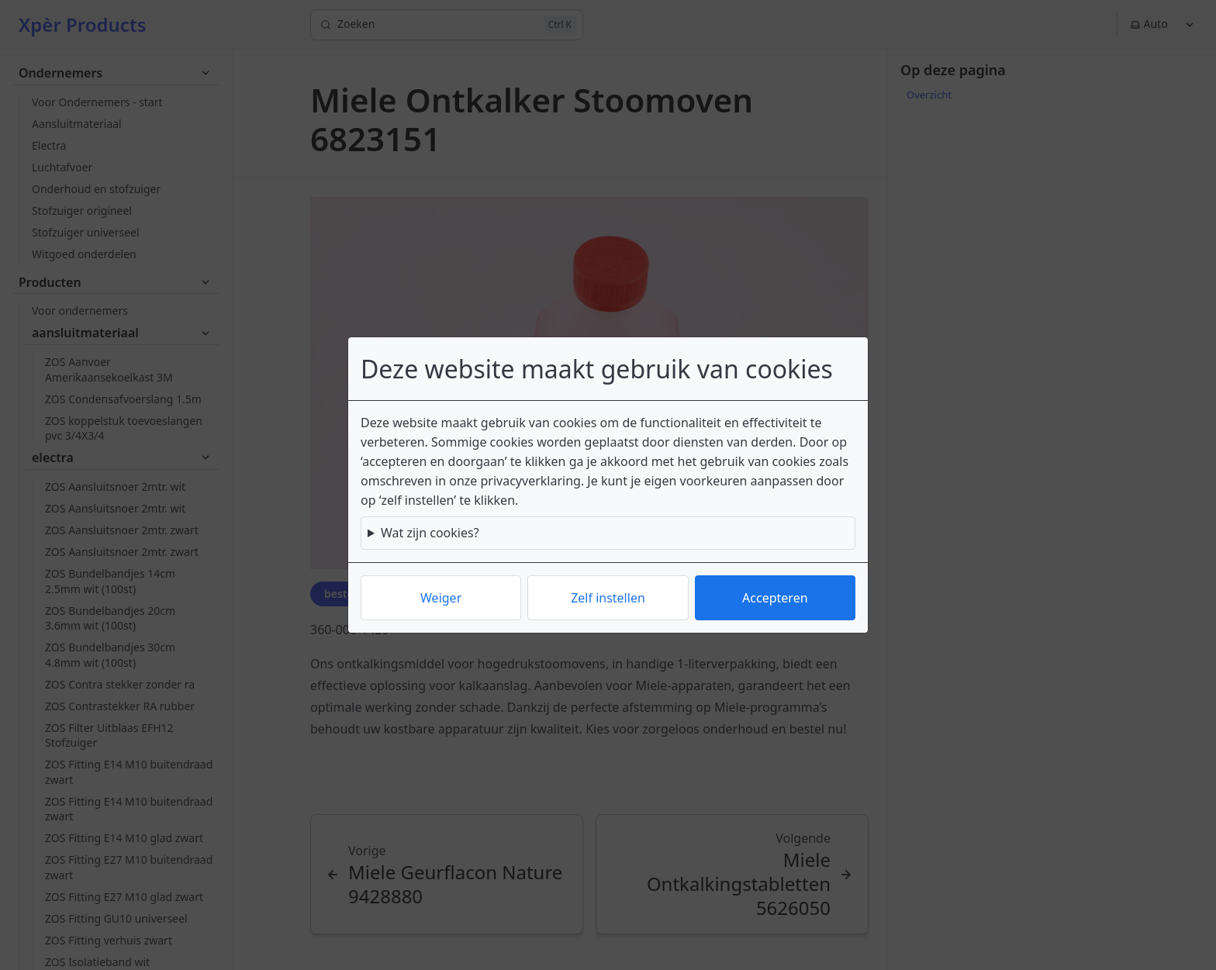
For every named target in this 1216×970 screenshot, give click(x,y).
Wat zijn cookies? (430, 532)
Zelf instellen (608, 597)
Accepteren (774, 597)
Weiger (440, 597)
